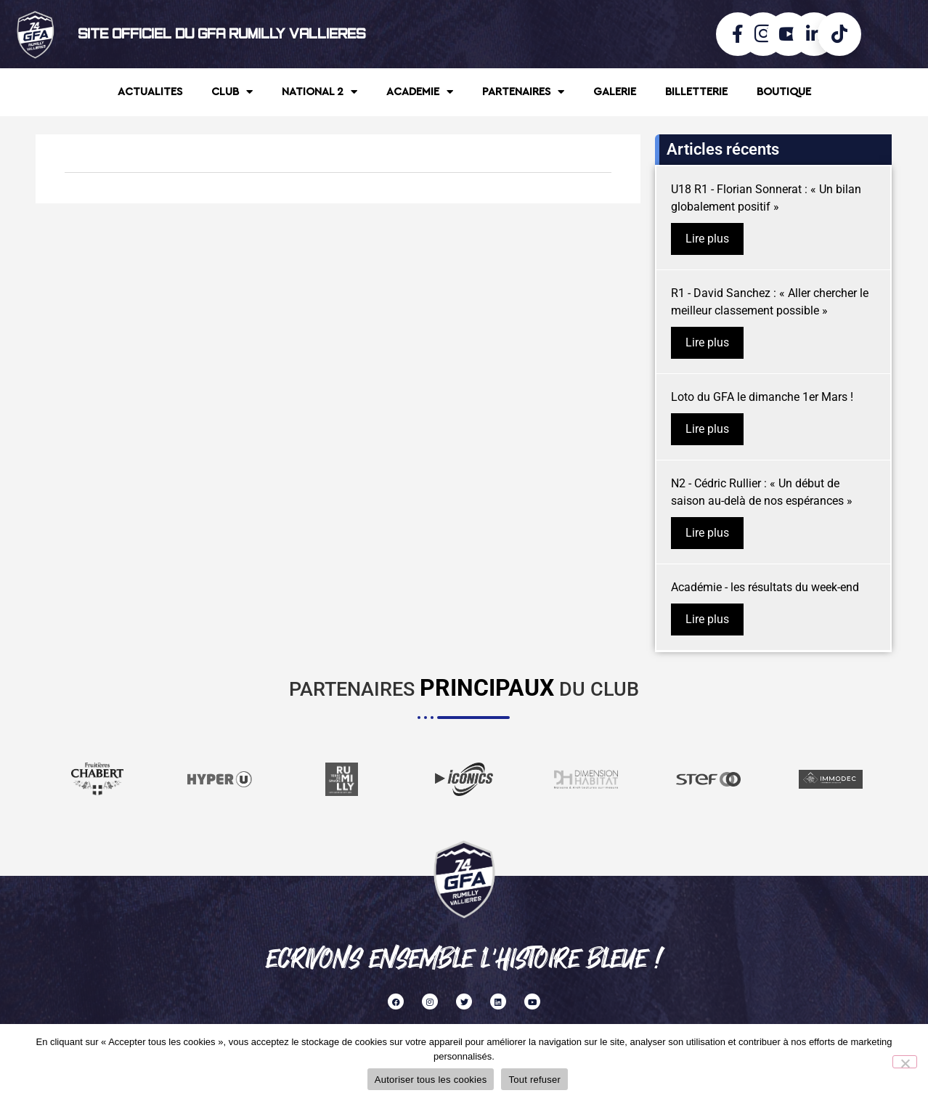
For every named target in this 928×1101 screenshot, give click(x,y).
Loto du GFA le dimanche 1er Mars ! (762, 397)
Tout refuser (534, 1079)
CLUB (232, 92)
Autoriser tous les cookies (431, 1079)
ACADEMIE (419, 92)
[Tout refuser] (904, 1061)
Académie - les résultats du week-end (765, 587)
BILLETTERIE (696, 91)
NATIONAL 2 (319, 92)
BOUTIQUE (784, 91)
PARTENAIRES (523, 92)
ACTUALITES (150, 91)
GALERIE (614, 91)
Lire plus (707, 238)
